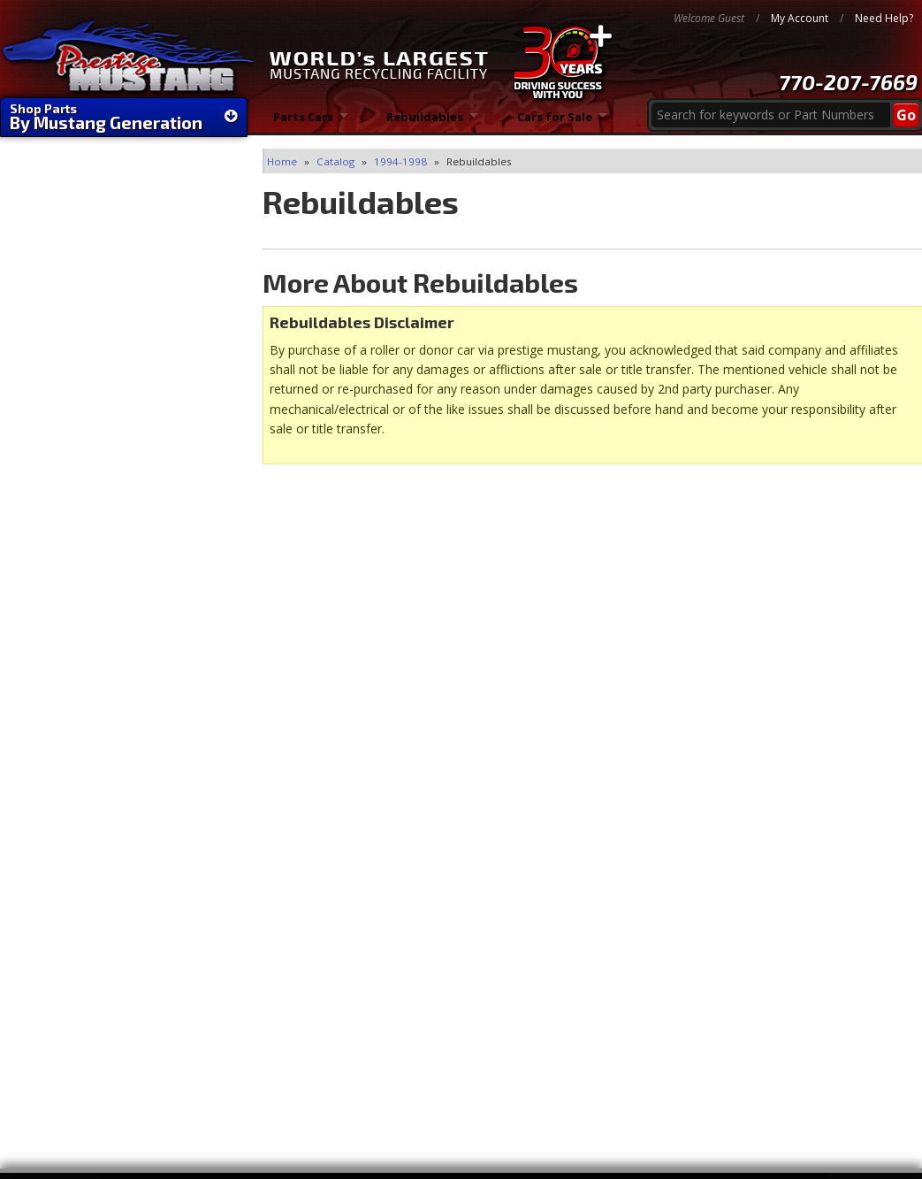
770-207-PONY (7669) (113, 738)
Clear (31, 255)
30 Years (75, 582)
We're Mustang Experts (124, 445)
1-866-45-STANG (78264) (124, 783)
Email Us (76, 672)
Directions (788, 1049)
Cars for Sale (556, 123)
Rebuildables (425, 123)
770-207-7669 (848, 82)
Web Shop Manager (866, 1152)
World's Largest (99, 546)
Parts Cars (303, 123)
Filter (190, 252)
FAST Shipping (93, 495)
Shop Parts (124, 117)
